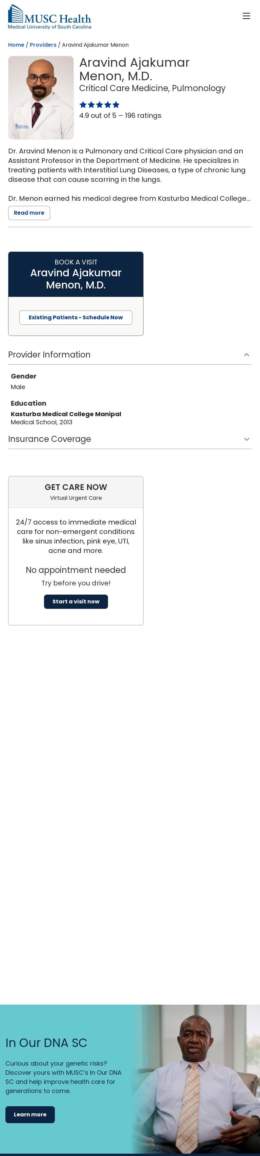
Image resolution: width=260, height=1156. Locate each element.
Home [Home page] (16, 45)
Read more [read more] (29, 213)
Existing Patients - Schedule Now (76, 317)
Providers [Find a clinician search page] (43, 45)
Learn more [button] (30, 1114)
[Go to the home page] (49, 16)
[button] (130, 357)
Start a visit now (76, 601)
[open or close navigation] (246, 15)
